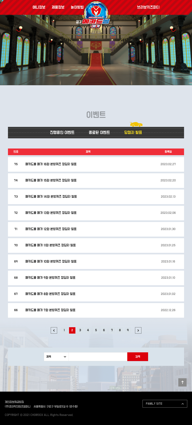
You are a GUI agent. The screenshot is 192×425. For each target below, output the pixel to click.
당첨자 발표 (133, 133)
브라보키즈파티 (148, 7)
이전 (54, 330)
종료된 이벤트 (99, 133)
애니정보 (39, 7)
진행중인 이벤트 (62, 133)
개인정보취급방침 (14, 402)
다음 (138, 330)
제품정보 (58, 7)
